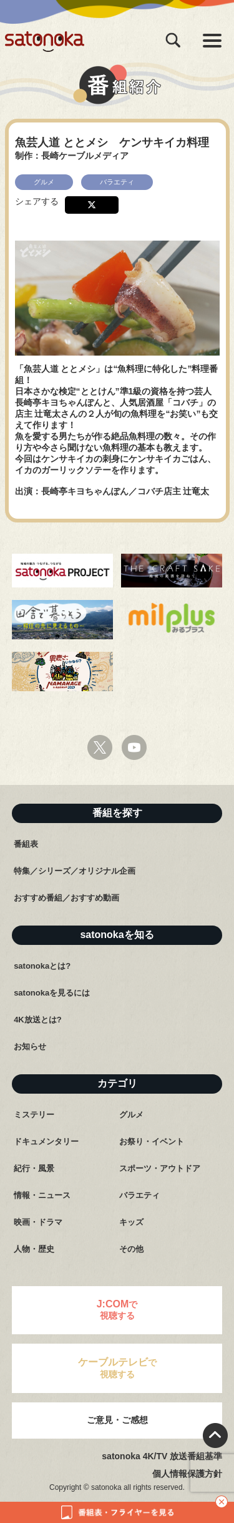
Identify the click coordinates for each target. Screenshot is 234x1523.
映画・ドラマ (38, 1222)
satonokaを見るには (52, 992)
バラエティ (139, 1195)
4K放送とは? (38, 1019)
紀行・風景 (34, 1168)
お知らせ (30, 1046)
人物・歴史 (34, 1249)
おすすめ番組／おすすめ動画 (66, 897)
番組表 (26, 844)
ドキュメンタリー (46, 1141)
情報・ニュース (42, 1195)
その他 (131, 1249)
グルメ (131, 1114)
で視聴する (117, 1310)
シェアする (37, 201)
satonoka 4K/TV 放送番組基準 (162, 1456)
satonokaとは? (42, 966)
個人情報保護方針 (187, 1474)
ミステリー (34, 1114)
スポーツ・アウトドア (159, 1168)
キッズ (131, 1222)
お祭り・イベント (151, 1141)
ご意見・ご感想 (117, 1420)
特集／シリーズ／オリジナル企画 (74, 871)
